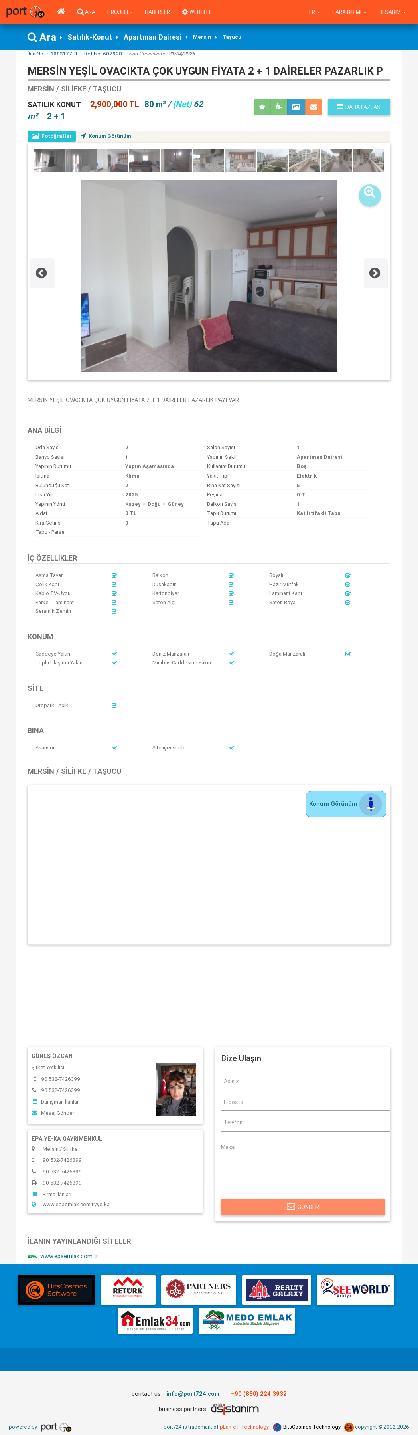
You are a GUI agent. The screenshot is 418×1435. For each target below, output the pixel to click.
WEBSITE (197, 12)
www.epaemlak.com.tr (63, 1256)
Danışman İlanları (56, 1101)
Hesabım (392, 12)
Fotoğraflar (52, 136)
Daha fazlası (359, 107)
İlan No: (52, 53)
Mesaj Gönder (53, 1113)
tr (314, 12)
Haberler (157, 12)
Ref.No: (103, 53)
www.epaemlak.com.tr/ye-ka (71, 1204)
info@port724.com (192, 1393)
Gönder (303, 1207)
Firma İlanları (51, 1194)
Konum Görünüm (106, 136)
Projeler (120, 12)
